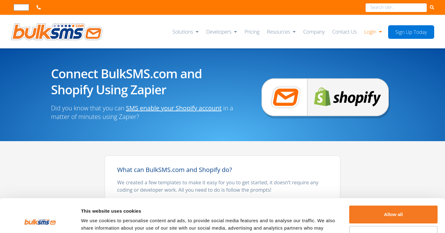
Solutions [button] (182, 31)
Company (314, 31)
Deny (393, 203)
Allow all (393, 183)
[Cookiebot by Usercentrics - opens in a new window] (40, 221)
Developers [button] (218, 31)
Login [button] (370, 31)
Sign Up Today (411, 32)
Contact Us (344, 31)
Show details (95, 220)
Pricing (251, 31)
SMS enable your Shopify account (174, 108)
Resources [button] (278, 31)
